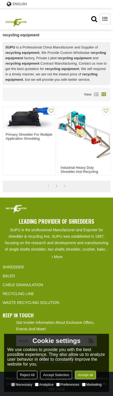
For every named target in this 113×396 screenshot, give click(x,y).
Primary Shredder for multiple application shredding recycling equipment (29, 138)
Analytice (44, 385)
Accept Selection (56, 375)
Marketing (92, 385)
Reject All (27, 375)
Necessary (21, 385)
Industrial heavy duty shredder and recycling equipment (79, 172)
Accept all (85, 375)
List (96, 94)
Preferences (67, 385)
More (58, 257)
